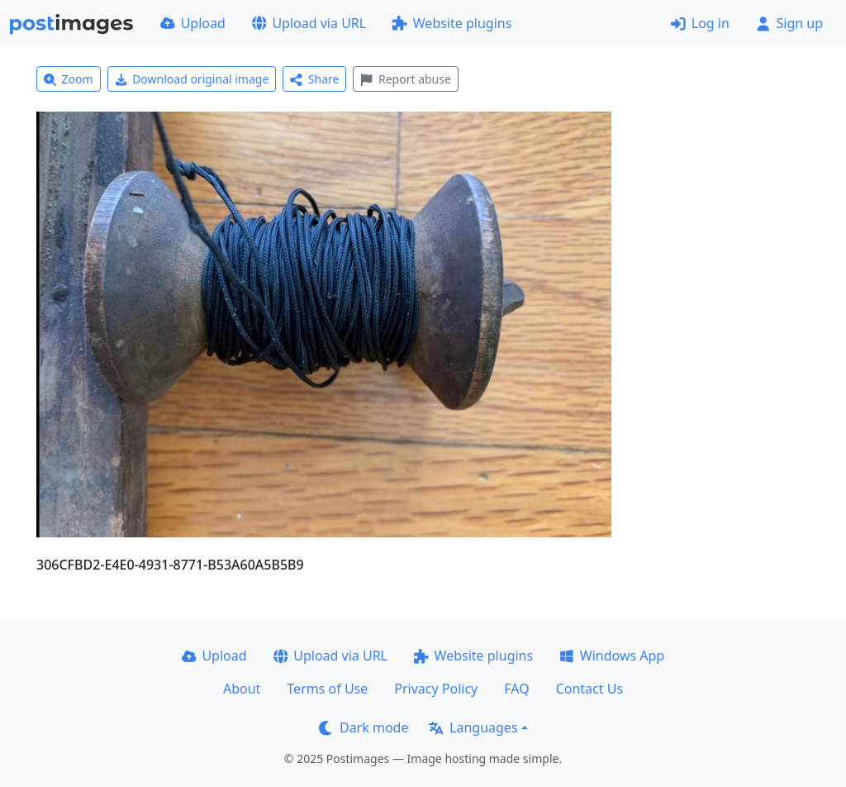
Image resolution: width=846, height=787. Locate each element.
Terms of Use (327, 689)
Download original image (192, 79)
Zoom (68, 79)
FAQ (516, 689)
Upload (193, 23)
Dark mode (363, 727)
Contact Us (589, 689)
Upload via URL (309, 23)
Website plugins (451, 23)
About (241, 689)
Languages (473, 727)
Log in (700, 23)
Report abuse (405, 79)
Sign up (789, 23)
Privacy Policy (436, 689)
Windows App (611, 655)
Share (314, 79)
